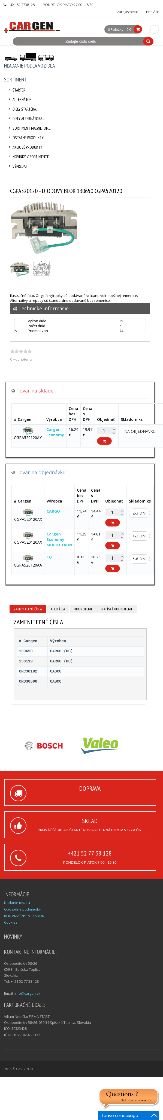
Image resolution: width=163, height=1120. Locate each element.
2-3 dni (139, 513)
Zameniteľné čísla (28, 609)
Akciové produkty (24, 147)
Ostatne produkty (25, 137)
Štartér (16, 90)
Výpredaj (17, 166)
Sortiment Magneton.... (29, 128)
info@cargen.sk (27, 993)
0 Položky (115, 30)
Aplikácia (58, 609)
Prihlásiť (152, 11)
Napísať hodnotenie (117, 609)
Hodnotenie (83, 609)
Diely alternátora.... (26, 118)
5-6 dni (139, 558)
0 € (128, 29)
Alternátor (19, 99)
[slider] (21, 351)
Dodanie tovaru (17, 902)
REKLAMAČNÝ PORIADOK (24, 915)
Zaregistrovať (127, 11)
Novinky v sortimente (28, 156)
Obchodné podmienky (22, 909)
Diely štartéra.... (23, 109)
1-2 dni (139, 535)
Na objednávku (140, 431)
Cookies (10, 922)
